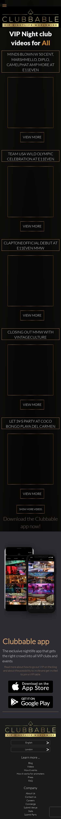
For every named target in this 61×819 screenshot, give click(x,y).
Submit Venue (30, 807)
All (46, 43)
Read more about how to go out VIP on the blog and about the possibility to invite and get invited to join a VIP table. (30, 670)
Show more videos (30, 509)
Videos (30, 766)
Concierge (31, 804)
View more (32, 137)
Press (30, 777)
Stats (30, 811)
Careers (30, 800)
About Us (30, 793)
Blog (30, 763)
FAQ (30, 780)
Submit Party (30, 814)
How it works (30, 770)
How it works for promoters (30, 773)
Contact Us (30, 796)
